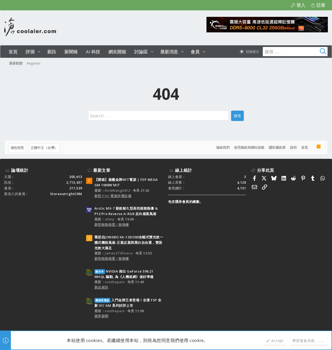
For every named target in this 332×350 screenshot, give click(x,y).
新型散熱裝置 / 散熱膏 (111, 224)
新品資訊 (101, 287)
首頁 (304, 147)
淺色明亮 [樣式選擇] (17, 147)
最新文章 (101, 170)
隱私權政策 (277, 147)
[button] (39, 51)
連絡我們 (223, 147)
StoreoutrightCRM (66, 193)
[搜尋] (295, 51)
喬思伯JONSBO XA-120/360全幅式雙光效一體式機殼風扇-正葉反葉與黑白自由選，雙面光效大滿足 (128, 242)
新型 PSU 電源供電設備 (113, 196)
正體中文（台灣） (44, 147)
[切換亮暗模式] (249, 51)
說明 (293, 147)
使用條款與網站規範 (249, 147)
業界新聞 (101, 316)
